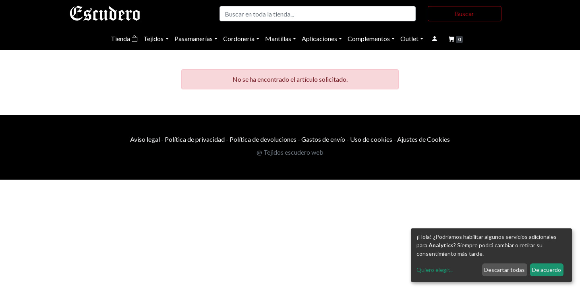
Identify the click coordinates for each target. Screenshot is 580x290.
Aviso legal (145, 139)
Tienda (124, 38)
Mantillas (278, 38)
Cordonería (239, 38)
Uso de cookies (371, 139)
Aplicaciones (319, 38)
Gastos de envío (323, 139)
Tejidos (153, 38)
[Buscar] (318, 13)
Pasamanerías (193, 38)
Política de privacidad (195, 139)
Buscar (464, 13)
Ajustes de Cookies (423, 139)
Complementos (369, 38)
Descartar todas (504, 269)
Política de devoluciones (263, 139)
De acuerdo (546, 269)
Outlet (409, 38)
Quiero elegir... (434, 269)
